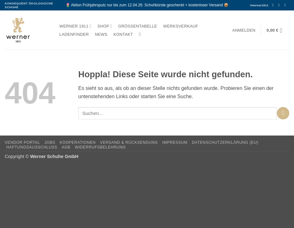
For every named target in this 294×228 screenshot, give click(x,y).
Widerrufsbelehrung (100, 147)
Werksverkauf (180, 26)
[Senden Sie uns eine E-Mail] (286, 5)
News (101, 34)
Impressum (175, 142)
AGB (66, 147)
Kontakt (123, 34)
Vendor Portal (22, 142)
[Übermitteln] (283, 113)
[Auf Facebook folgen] (274, 5)
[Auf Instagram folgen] (280, 5)
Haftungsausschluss (31, 147)
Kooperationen (78, 142)
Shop (104, 26)
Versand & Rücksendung (129, 142)
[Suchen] (141, 34)
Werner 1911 (75, 26)
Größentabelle (137, 26)
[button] (243, 30)
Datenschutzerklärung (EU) (225, 142)
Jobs (49, 142)
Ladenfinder (74, 34)
